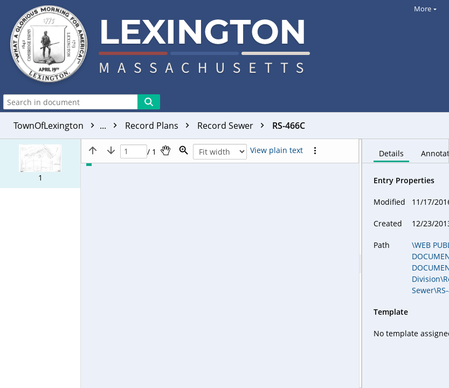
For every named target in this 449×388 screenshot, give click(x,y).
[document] (405, 263)
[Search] (148, 101)
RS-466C (288, 125)
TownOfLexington (67, 125)
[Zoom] (184, 150)
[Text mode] (276, 150)
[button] (40, 163)
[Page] (133, 151)
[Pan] (165, 150)
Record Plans (160, 125)
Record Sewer (233, 125)
